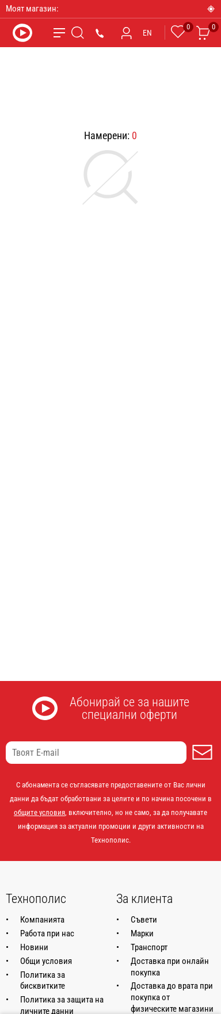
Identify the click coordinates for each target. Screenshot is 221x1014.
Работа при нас (47, 933)
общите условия (39, 812)
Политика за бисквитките (42, 981)
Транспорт (149, 947)
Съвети (144, 919)
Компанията (42, 919)
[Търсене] (78, 33)
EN (147, 32)
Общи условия (46, 961)
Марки (142, 933)
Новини (34, 947)
